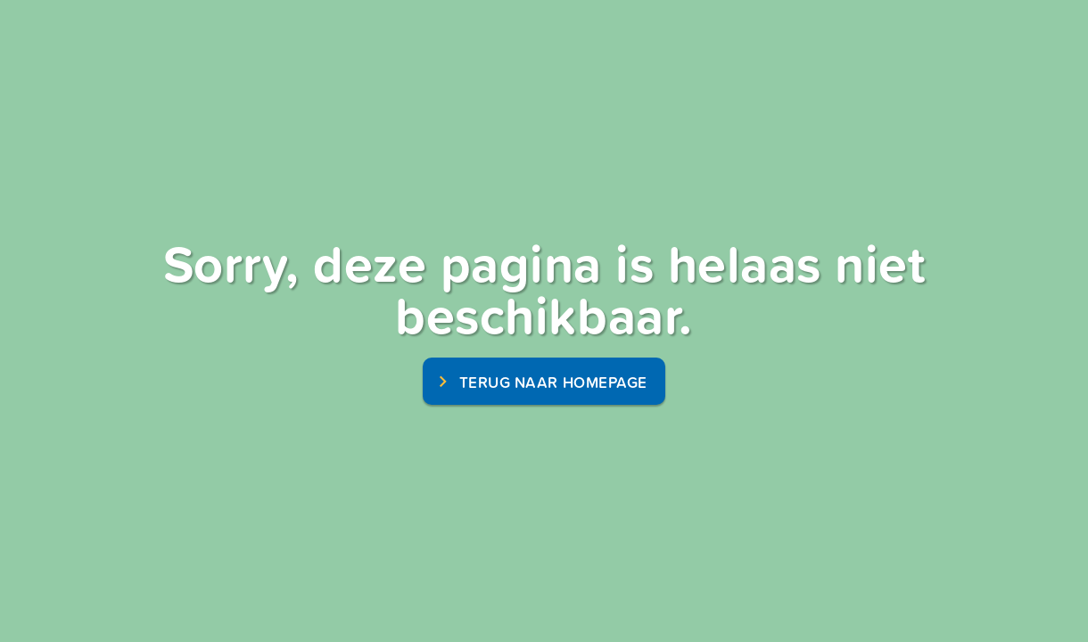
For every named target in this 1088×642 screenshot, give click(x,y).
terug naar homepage (553, 382)
